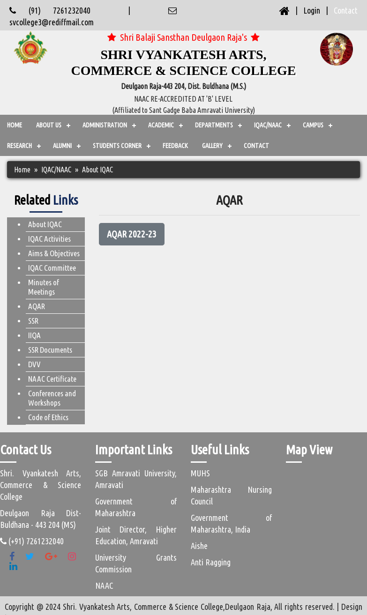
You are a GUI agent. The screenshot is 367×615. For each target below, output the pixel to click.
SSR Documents (50, 349)
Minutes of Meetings (43, 287)
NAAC (104, 585)
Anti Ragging (211, 562)
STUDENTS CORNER (117, 145)
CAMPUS (313, 125)
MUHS (200, 473)
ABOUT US (48, 125)
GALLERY (212, 145)
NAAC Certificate (52, 378)
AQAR (36, 306)
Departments (214, 125)
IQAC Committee (52, 267)
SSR (33, 320)
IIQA (34, 335)
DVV (34, 364)
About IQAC (45, 224)
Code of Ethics (48, 417)
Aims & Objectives (54, 253)
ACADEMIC (161, 125)
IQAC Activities (49, 238)
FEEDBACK (175, 145)
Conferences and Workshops (52, 398)
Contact (346, 10)
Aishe (199, 545)
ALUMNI (62, 145)
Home (14, 125)
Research (19, 145)
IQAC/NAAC (268, 125)
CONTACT (256, 145)
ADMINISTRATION (104, 125)
